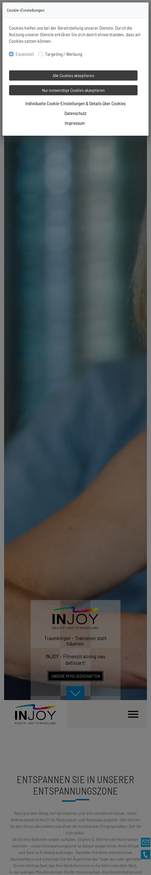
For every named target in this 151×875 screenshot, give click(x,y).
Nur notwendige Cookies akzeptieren (73, 90)
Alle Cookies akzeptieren (73, 75)
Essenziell (25, 54)
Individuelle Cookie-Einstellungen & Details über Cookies (75, 103)
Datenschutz (75, 113)
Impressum (75, 123)
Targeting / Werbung (63, 54)
